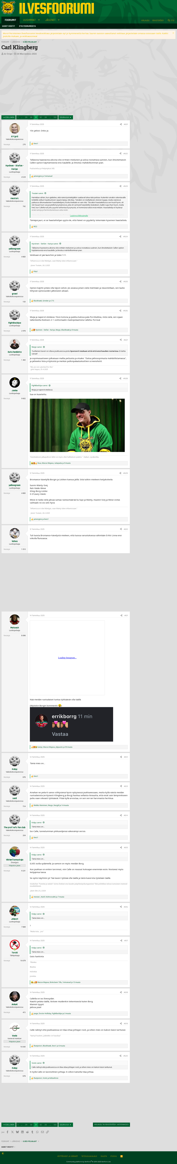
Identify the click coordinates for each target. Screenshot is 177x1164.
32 (41, 117)
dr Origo (8, 53)
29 (26, 117)
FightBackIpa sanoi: (40, 385)
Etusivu (113, 1156)
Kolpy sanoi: (37, 822)
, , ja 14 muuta (51, 805)
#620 (125, 1056)
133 (55, 117)
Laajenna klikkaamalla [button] (79, 215)
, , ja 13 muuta (58, 982)
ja (43, 176)
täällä (158, 33)
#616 (126, 907)
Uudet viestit (8, 26)
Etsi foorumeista (27, 26)
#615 (126, 847)
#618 (126, 992)
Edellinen (9, 117)
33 (46, 117)
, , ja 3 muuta (52, 1013)
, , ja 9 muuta (57, 330)
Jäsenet (50, 20)
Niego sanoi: (37, 347)
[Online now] (14, 949)
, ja (44, 301)
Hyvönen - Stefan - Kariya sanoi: (45, 243)
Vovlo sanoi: (37, 1063)
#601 (126, 124)
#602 (125, 153)
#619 (126, 1023)
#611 (126, 615)
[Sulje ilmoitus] (173, 33)
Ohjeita (104, 1156)
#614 (126, 815)
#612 (126, 757)
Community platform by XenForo (88, 1162)
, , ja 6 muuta (49, 1046)
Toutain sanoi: (37, 193)
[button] (39, 20)
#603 (125, 186)
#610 (126, 529)
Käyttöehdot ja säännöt (67, 1156)
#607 (126, 340)
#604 (125, 236)
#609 (125, 473)
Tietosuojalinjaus (89, 1156)
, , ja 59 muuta (54, 747)
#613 (126, 786)
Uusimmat (29, 20)
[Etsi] (171, 20)
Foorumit (10, 20)
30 (31, 117)
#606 (125, 310)
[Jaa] (121, 124)
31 (36, 117)
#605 (125, 281)
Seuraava (64, 117)
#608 (125, 378)
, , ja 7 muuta (49, 897)
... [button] (21, 117)
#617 (126, 940)
